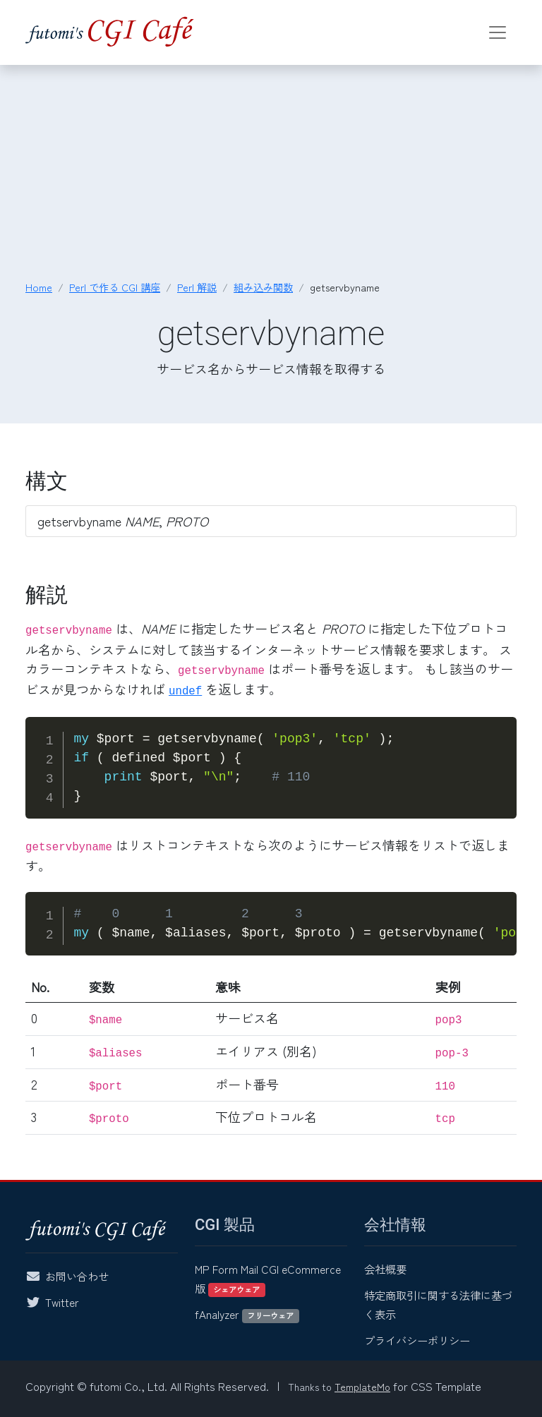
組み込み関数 (263, 286)
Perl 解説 (197, 286)
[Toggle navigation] (497, 32)
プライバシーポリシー (417, 1340)
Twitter (62, 1302)
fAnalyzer (247, 1314)
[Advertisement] (271, 173)
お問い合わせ (77, 1276)
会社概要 (385, 1269)
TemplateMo (362, 1387)
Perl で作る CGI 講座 (114, 286)
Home (38, 286)
